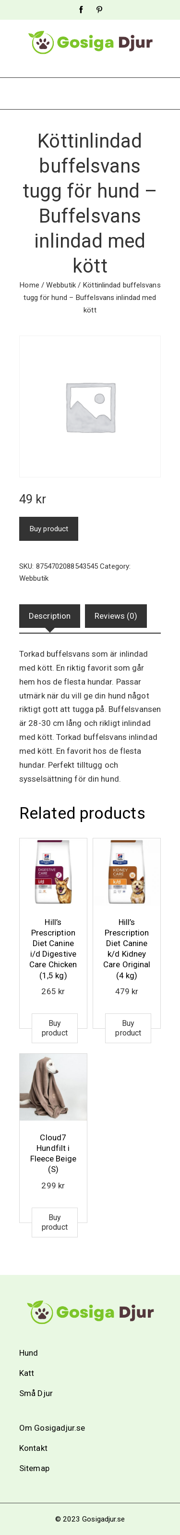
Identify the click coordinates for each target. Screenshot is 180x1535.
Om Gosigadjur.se (52, 1428)
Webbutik (61, 285)
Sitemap (34, 1468)
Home (29, 285)
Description (50, 616)
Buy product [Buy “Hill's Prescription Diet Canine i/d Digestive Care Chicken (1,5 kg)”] (55, 1028)
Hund (28, 1353)
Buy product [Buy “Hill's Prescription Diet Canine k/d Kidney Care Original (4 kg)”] (128, 1028)
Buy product (48, 528)
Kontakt (33, 1448)
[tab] (49, 616)
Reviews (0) (116, 616)
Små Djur (36, 1393)
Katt (26, 1373)
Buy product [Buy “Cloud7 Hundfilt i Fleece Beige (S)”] (55, 1222)
